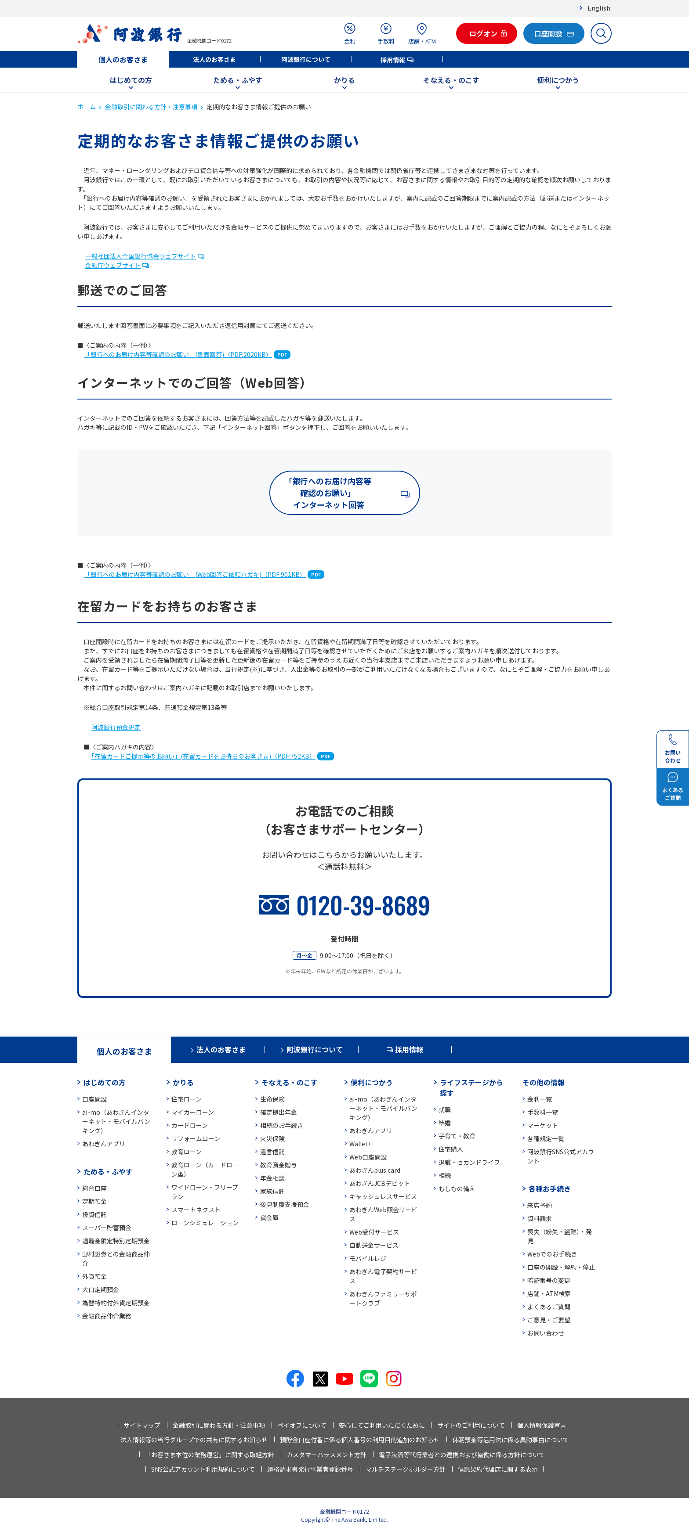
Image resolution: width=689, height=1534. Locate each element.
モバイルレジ (367, 1258)
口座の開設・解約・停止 (561, 1267)
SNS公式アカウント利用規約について (203, 1469)
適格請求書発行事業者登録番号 (310, 1469)
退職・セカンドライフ (469, 1162)
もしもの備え (457, 1188)
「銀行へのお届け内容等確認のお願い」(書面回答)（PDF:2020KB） (178, 354)
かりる (344, 80)
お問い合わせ (545, 1333)
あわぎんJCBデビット (379, 1183)
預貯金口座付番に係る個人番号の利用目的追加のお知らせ (360, 1439)
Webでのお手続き (552, 1254)
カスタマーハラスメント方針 (326, 1454)
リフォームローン (195, 1138)
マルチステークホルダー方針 (406, 1469)
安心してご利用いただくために (382, 1425)
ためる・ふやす (237, 80)
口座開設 (94, 1099)
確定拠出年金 (278, 1112)
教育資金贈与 (278, 1164)
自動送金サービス (374, 1245)
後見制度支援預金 (284, 1204)
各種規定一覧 (545, 1138)
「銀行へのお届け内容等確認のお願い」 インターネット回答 (327, 492)
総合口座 (94, 1188)
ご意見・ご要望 (548, 1319)
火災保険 (272, 1138)
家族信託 (272, 1191)
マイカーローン (192, 1112)
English (598, 7)
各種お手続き (550, 1188)
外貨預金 (94, 1276)
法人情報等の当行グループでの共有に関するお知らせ (194, 1439)
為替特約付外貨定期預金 (116, 1302)
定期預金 (94, 1201)
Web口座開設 (368, 1156)
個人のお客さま (123, 59)
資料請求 (539, 1218)
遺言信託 (272, 1151)
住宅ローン (186, 1099)
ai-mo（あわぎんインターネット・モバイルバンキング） (116, 1121)
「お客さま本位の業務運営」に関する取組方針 (209, 1454)
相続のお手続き (281, 1125)
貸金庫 (269, 1217)
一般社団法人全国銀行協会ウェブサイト (140, 256)
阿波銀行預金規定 (116, 727)
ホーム (86, 106)
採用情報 (393, 59)
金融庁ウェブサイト (113, 265)
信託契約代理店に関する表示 (498, 1469)
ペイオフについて (301, 1425)
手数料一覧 (542, 1112)
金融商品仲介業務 (106, 1315)
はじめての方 (131, 80)
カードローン (189, 1125)
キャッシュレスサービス (383, 1196)
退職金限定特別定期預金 (116, 1240)
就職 (445, 1109)
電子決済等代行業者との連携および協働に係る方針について (462, 1454)
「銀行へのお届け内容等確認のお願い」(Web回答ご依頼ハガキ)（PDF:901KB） (195, 574)
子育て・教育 (457, 1135)
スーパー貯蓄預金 (106, 1227)
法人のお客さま (214, 59)
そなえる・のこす (451, 80)
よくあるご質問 (548, 1306)
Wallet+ (360, 1143)
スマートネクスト (196, 1209)
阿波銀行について (305, 59)
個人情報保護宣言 (541, 1425)
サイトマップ (141, 1425)
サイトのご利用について (471, 1425)
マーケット (542, 1125)
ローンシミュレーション (205, 1222)
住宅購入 (451, 1149)
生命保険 (272, 1099)
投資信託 (94, 1214)
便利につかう (558, 80)
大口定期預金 (100, 1289)
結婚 (445, 1122)
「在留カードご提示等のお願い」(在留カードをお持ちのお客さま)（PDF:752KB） (203, 756)
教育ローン (186, 1151)
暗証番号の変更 (548, 1280)
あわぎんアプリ (103, 1143)
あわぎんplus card (374, 1170)
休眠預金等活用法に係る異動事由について (510, 1439)
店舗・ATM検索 (549, 1293)
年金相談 (272, 1178)
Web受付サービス (374, 1232)
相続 (445, 1175)
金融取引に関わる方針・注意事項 (151, 106)
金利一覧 (539, 1099)
